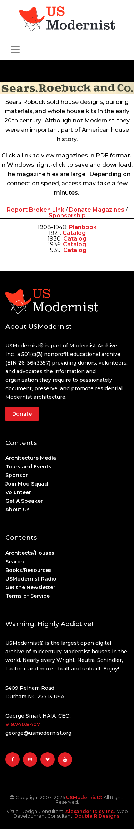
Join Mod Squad (26, 484)
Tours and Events (28, 466)
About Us (17, 509)
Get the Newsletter (30, 587)
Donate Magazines (96, 209)
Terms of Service (27, 596)
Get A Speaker (24, 501)
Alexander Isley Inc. (90, 811)
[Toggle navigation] (15, 49)
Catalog (74, 238)
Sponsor (16, 475)
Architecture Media (30, 458)
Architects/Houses (29, 553)
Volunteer (18, 492)
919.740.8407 (22, 724)
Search (14, 561)
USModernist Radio (30, 579)
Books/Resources (28, 570)
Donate (22, 414)
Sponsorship (67, 215)
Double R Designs (97, 816)
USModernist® (84, 797)
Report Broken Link (36, 209)
